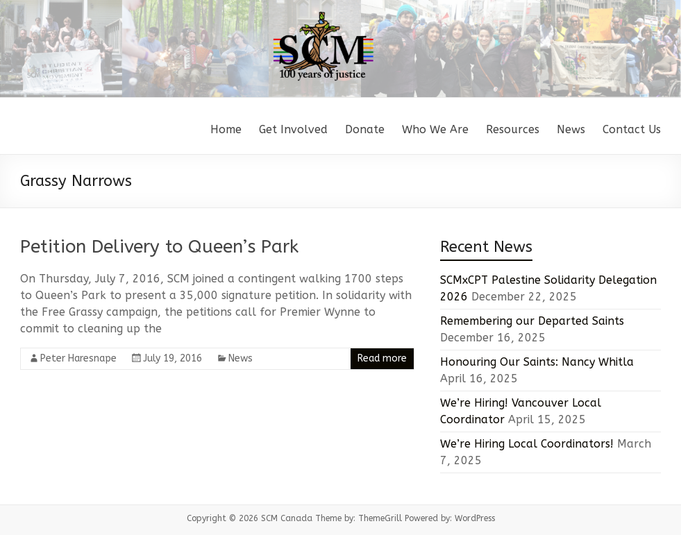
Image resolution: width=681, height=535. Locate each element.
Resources (512, 129)
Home (226, 129)
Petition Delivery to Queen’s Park (159, 246)
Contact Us (632, 129)
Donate (365, 129)
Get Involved (293, 129)
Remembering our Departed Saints (532, 321)
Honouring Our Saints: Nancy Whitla (537, 361)
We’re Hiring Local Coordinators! (527, 443)
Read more (382, 358)
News (571, 129)
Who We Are (435, 129)
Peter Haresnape (78, 358)
